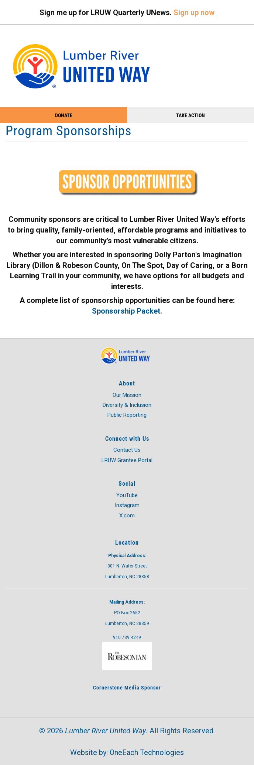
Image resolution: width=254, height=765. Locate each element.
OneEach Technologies (147, 752)
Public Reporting (127, 415)
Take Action (190, 115)
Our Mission (127, 395)
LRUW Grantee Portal (127, 460)
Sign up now (194, 12)
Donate (63, 115)
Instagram (127, 505)
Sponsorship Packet (126, 311)
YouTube (127, 495)
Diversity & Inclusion (127, 405)
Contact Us (127, 450)
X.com (127, 515)
